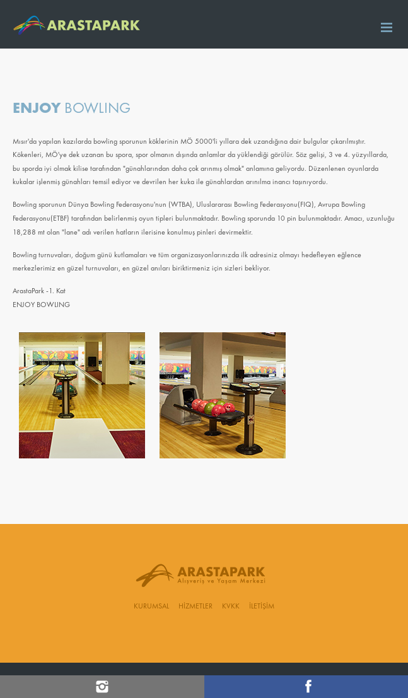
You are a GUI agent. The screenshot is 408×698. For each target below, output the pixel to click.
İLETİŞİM (261, 606)
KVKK (231, 606)
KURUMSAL (151, 606)
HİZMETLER (195, 606)
